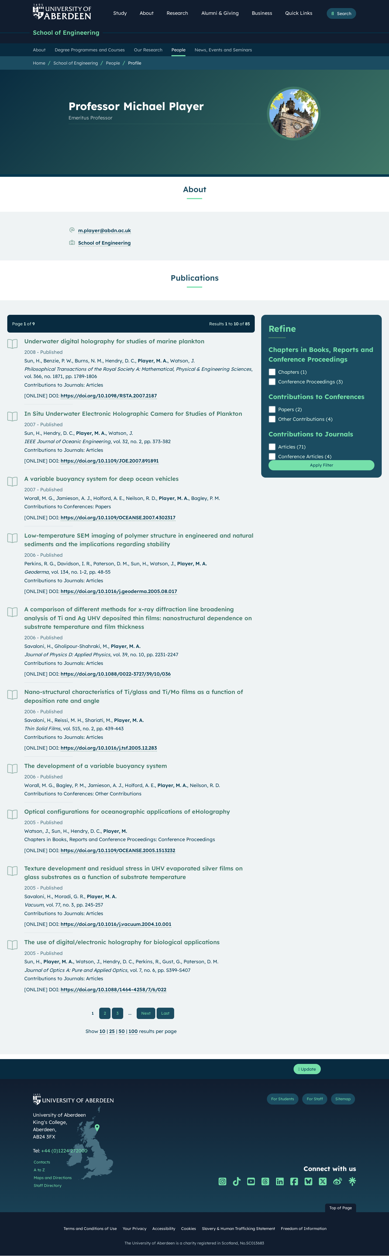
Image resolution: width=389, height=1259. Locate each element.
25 (112, 1033)
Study (123, 13)
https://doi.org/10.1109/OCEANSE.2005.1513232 (118, 851)
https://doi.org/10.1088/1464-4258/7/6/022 (113, 990)
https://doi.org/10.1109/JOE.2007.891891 (110, 462)
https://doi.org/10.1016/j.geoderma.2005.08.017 (119, 592)
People (113, 63)
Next (148, 1014)
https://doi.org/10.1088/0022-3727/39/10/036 (116, 675)
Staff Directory (47, 1188)
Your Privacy (134, 1232)
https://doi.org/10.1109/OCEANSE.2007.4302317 (118, 518)
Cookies (188, 1232)
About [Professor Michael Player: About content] (194, 190)
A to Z (39, 1173)
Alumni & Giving (223, 13)
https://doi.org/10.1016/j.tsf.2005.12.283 (109, 749)
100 (133, 1033)
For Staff (305, 1104)
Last (167, 1014)
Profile (134, 63)
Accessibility (163, 1232)
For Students (266, 1104)
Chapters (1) (292, 373)
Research (180, 13)
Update (305, 1071)
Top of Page (340, 1211)
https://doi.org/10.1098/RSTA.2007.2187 (109, 396)
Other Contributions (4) (305, 420)
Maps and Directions (53, 1181)
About (150, 13)
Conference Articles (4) (305, 457)
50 (122, 1033)
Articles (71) (292, 448)
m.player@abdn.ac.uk (104, 231)
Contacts (42, 1165)
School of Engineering (71, 33)
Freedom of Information (303, 1232)
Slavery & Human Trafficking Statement (238, 1232)
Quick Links (301, 13)
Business (265, 13)
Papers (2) (290, 410)
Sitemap (340, 1104)
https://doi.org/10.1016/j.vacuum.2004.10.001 (116, 925)
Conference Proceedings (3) (310, 382)
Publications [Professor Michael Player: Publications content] (195, 278)
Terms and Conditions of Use (90, 1232)
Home (39, 63)
